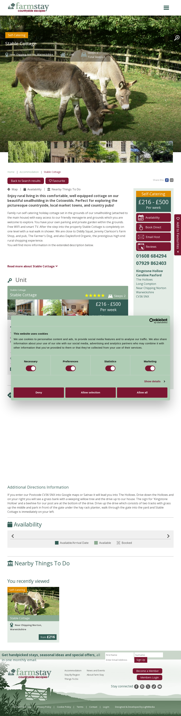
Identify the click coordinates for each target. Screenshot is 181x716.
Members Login (150, 676)
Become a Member (149, 670)
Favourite (57, 181)
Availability (33, 189)
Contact (93, 706)
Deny (39, 392)
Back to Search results (25, 181)
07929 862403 (151, 263)
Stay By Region (72, 674)
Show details (152, 381)
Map (12, 189)
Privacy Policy (44, 706)
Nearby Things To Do (64, 189)
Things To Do (71, 679)
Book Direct (149, 227)
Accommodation (29, 172)
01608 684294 (151, 256)
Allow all (142, 392)
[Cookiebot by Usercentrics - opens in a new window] (151, 320)
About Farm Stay (95, 674)
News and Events (96, 670)
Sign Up (140, 659)
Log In (106, 706)
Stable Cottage (31, 266)
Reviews (147, 246)
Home (10, 172)
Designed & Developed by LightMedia (135, 706)
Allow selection (90, 392)
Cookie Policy (64, 706)
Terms (80, 706)
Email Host (149, 237)
